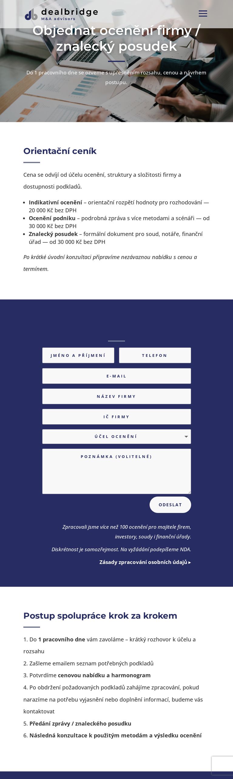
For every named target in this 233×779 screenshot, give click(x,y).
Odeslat (170, 504)
